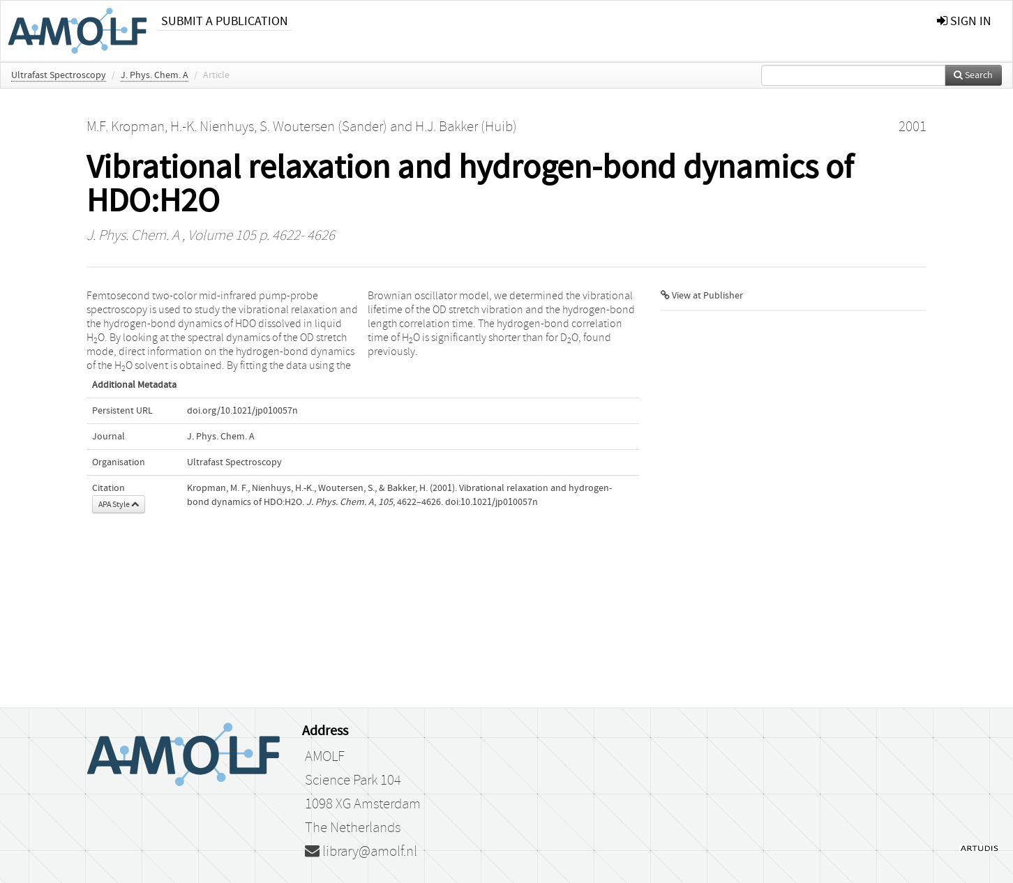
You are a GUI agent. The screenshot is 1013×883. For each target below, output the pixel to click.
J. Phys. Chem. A (154, 75)
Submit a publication (224, 21)
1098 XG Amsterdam (363, 804)
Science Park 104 (353, 780)
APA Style (118, 504)
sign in (964, 21)
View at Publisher (702, 295)
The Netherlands (352, 828)
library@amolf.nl (361, 851)
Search (973, 75)
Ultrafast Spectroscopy (58, 75)
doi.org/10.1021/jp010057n (242, 410)
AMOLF (325, 756)
